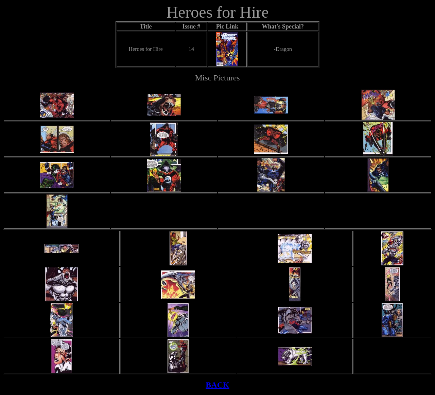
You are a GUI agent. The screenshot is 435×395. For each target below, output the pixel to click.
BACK (217, 384)
